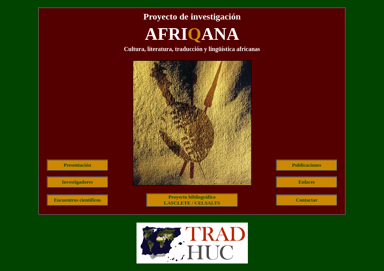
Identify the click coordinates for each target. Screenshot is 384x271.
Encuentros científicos (77, 200)
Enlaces (306, 182)
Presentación (77, 165)
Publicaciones (306, 165)
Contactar (307, 200)
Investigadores (77, 182)
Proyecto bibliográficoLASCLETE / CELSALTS (192, 200)
